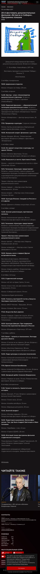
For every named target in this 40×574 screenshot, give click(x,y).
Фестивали (10, 6)
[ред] (3, 19)
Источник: (5, 462)
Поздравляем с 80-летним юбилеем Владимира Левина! (14, 505)
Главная (3, 6)
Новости (3, 502)
